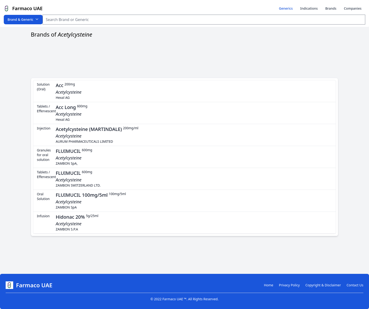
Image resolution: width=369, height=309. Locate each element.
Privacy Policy (289, 285)
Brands (330, 8)
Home (268, 285)
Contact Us (355, 285)
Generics (286, 8)
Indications (309, 8)
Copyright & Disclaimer (323, 285)
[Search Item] (204, 20)
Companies (352, 8)
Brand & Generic (23, 19)
